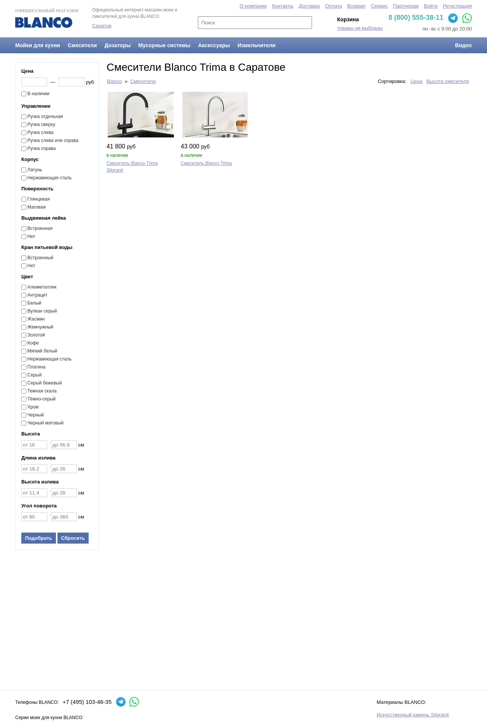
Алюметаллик (41, 287)
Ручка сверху (41, 124)
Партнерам (406, 6)
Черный (35, 415)
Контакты (282, 6)
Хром (33, 407)
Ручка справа (41, 148)
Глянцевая (38, 199)
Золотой (36, 335)
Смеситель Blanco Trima (206, 163)
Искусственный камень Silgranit (413, 715)
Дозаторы (118, 45)
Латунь (34, 169)
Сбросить (73, 538)
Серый (34, 375)
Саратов (101, 26)
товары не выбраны (360, 28)
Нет (31, 236)
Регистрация (457, 6)
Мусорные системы (164, 45)
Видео (463, 45)
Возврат (356, 6)
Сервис (379, 6)
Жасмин (36, 319)
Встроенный (40, 257)
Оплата (333, 6)
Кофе (33, 343)
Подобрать (38, 538)
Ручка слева (40, 132)
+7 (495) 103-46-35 (86, 702)
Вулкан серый (42, 311)
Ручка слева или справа (52, 140)
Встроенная (40, 228)
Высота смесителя (448, 81)
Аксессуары (214, 45)
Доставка (309, 6)
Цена (416, 81)
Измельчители (256, 45)
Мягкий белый (42, 351)
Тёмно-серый (41, 399)
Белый (34, 303)
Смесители (82, 45)
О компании (253, 6)
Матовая (36, 207)
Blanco (114, 81)
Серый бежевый (44, 383)
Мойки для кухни (37, 45)
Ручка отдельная (45, 116)
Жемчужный (40, 327)
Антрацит (37, 295)
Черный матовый (45, 423)
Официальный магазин (46, 18)
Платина (36, 367)
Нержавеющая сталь (49, 177)
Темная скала (42, 391)
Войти (431, 6)
